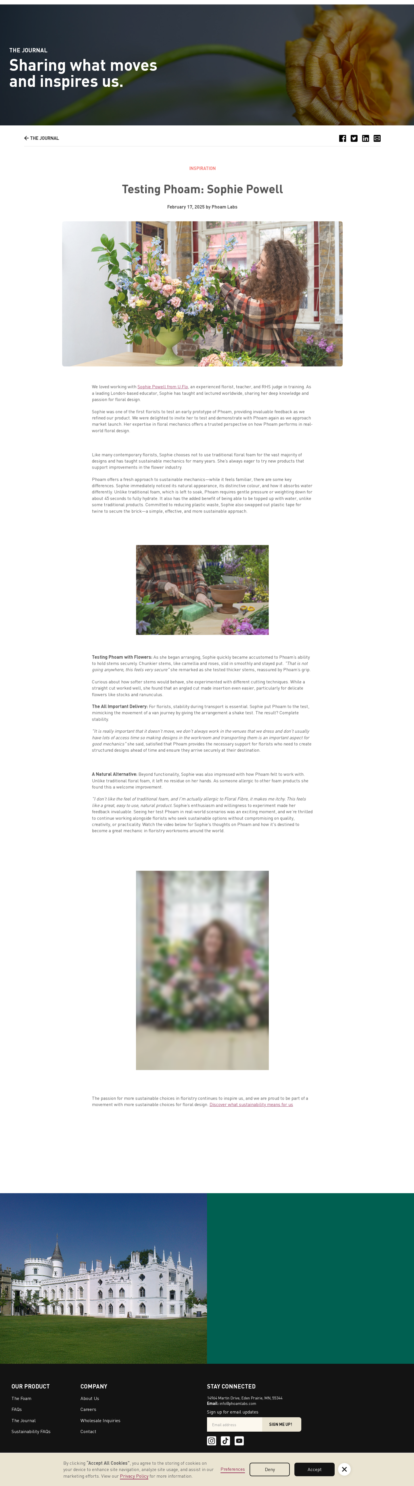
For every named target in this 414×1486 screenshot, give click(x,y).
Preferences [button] (233, 1469)
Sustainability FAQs (31, 1431)
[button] (344, 1469)
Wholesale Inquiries (100, 1420)
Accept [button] (315, 1469)
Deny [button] (270, 1469)
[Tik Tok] (225, 1440)
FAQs (17, 1409)
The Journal (24, 1420)
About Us (89, 1398)
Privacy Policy (134, 1476)
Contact (88, 1431)
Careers (88, 1409)
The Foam (21, 1398)
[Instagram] (211, 1440)
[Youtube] (239, 1440)
